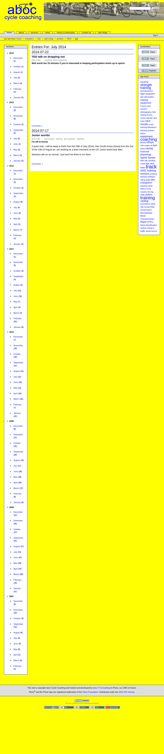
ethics (143, 189)
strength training (146, 86)
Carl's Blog (48, 39)
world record (151, 231)
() (18, 59)
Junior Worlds (146, 118)
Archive (60, 39)
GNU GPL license (127, 692)
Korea (149, 115)
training (59, 139)
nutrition (151, 160)
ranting (144, 200)
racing (149, 148)
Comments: (37, 126)
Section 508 (51, 707)
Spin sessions (69, 139)
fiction (143, 133)
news (47, 32)
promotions (145, 204)
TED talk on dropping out (48, 56)
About (21, 32)
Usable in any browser (112, 707)
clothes (143, 228)
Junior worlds (41, 135)
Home (9, 32)
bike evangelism (60, 60)
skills (153, 204)
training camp (146, 186)
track (151, 166)
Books (143, 142)
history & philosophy (66, 32)
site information (147, 97)
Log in (155, 35)
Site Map (134, 2)
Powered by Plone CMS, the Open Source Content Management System (82, 700)
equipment (146, 136)
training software (147, 177)
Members (29, 39)
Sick (154, 112)
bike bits (144, 160)
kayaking (144, 82)
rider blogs (102, 32)
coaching (48, 60)
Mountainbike (146, 213)
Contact (155, 2)
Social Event (145, 210)
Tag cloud (144, 76)
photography (145, 112)
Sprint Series (147, 157)
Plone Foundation (90, 692)
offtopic (150, 142)
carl (39, 39)
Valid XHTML (82, 707)
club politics (146, 194)
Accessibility (145, 2)
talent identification (148, 225)
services (34, 32)
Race (143, 221)
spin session (49, 139)
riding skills (145, 180)
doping (143, 115)
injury (142, 148)
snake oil (148, 145)
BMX (155, 145)
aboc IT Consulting (101, 688)
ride (142, 207)
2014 (69, 39)
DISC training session (148, 172)
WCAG (66, 707)
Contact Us (86, 32)
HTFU (150, 222)
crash (142, 164)
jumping (153, 174)
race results (145, 122)
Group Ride (149, 207)
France (143, 106)
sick (142, 145)
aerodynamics (146, 91)
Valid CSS (97, 707)
